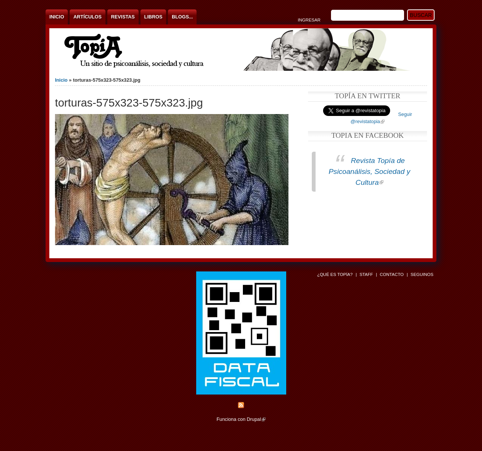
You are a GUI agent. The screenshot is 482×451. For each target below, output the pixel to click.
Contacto (392, 274)
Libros (153, 17)
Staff (366, 274)
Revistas (123, 17)
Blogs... (182, 17)
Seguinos (421, 274)
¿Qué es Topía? (334, 274)
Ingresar (309, 20)
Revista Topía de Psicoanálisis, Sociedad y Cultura (369, 171)
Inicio (56, 17)
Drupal (256, 419)
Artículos (87, 17)
